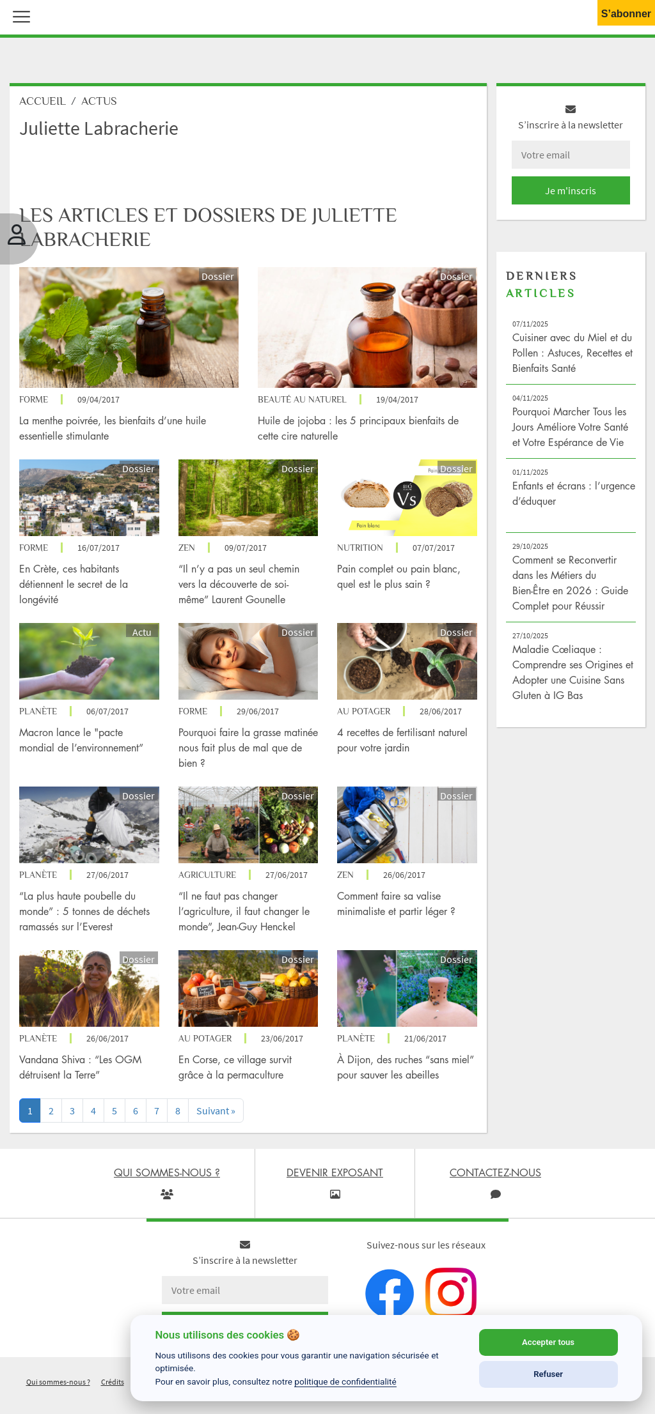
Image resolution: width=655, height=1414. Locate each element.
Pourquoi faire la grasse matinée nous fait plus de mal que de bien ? (248, 747)
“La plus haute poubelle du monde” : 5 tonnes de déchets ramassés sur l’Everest (84, 911)
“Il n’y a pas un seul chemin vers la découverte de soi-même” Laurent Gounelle (238, 584)
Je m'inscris (570, 190)
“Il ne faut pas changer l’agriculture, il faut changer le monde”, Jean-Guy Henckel (244, 911)
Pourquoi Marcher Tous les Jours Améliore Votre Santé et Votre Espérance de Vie (570, 426)
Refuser (548, 1374)
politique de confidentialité (345, 1381)
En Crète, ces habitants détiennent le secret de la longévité (73, 584)
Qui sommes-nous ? (58, 1382)
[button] (18, 15)
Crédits (112, 1382)
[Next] (216, 1110)
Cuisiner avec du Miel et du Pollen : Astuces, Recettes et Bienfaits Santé (572, 352)
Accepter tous (548, 1342)
